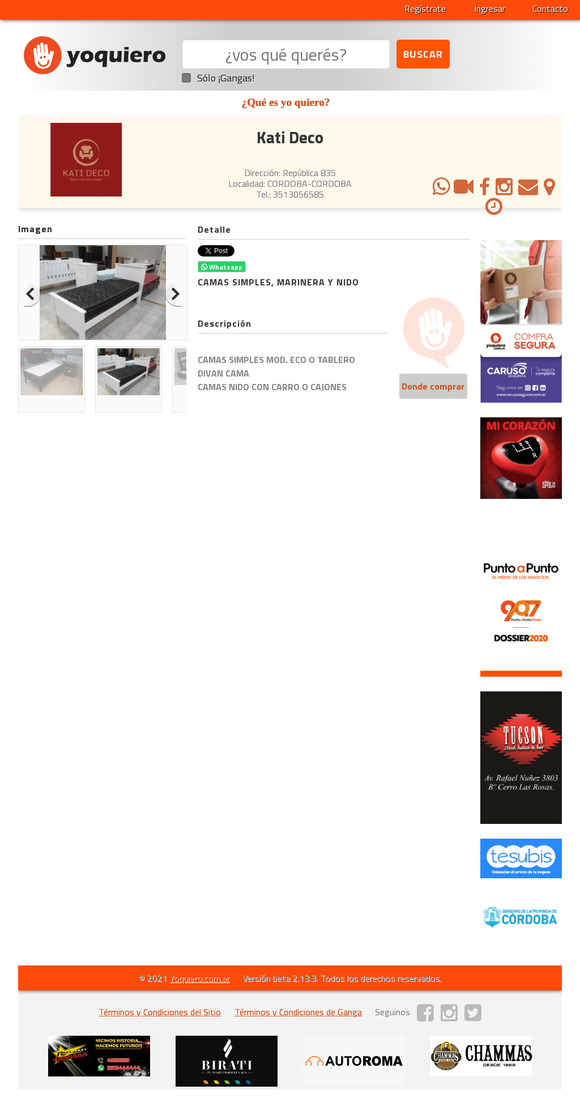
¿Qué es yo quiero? (286, 102)
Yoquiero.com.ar (199, 978)
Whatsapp (221, 267)
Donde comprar (433, 386)
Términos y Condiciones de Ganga (298, 1012)
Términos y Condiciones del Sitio (160, 1012)
